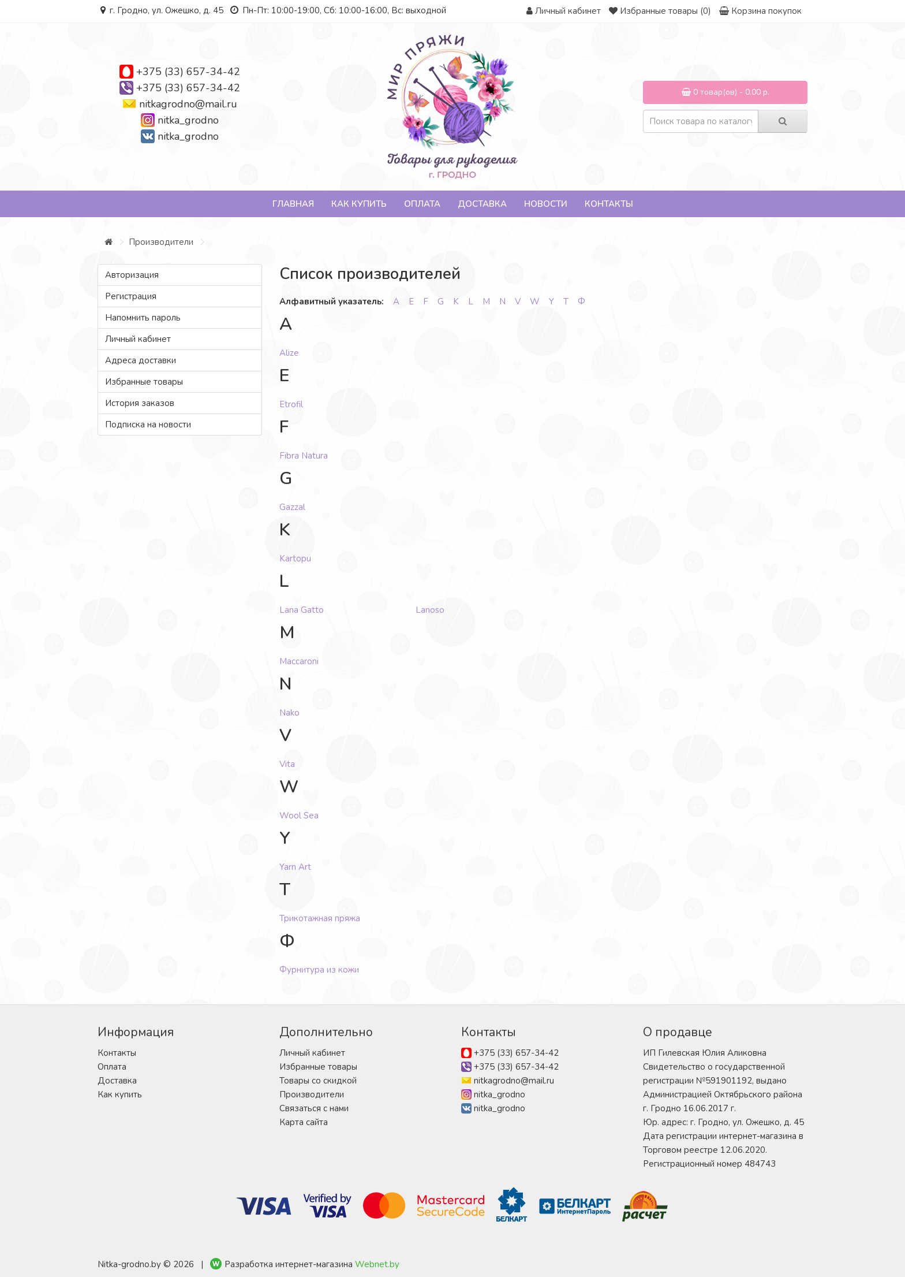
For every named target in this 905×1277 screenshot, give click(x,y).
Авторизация (132, 275)
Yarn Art (295, 867)
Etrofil (291, 404)
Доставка (482, 204)
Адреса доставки (140, 360)
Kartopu (295, 558)
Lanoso (430, 610)
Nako (289, 712)
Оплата (422, 204)
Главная (293, 204)
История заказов (139, 403)
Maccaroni (299, 661)
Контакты (609, 204)
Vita (287, 764)
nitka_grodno (188, 120)
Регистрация (130, 296)
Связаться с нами (314, 1108)
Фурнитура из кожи (319, 970)
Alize (289, 353)
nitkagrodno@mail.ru (188, 104)
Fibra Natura (303, 455)
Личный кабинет (138, 339)
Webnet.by (377, 1264)
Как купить (359, 204)
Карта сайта (303, 1122)
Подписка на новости (148, 424)
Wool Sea (299, 815)
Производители (161, 242)
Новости (545, 204)
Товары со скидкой (318, 1080)
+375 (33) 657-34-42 (188, 72)
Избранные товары (144, 382)
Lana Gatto (301, 610)
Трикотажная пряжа (319, 918)
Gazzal (292, 507)
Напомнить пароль (143, 317)
